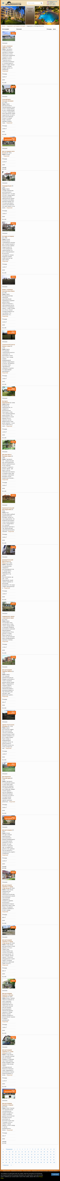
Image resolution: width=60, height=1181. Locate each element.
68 (6, 1159)
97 (44, 1162)
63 (44, 1157)
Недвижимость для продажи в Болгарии (16, 26)
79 (41, 1159)
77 (34, 1159)
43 (34, 1154)
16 (3, 1151)
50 (3, 1157)
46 (44, 1154)
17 (6, 1151)
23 (25, 1151)
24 (28, 1151)
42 (31, 1154)
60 (34, 1157)
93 (31, 1162)
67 (3, 1159)
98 (47, 1162)
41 (28, 1154)
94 (34, 1162)
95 (38, 1162)
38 (19, 1154)
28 (41, 1151)
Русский (51, 3)
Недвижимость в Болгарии (16, 1170)
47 (47, 1154)
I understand (55, 1174)
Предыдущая (9, 1149)
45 (41, 1154)
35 (9, 1154)
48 (50, 1154)
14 (50, 1149)
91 (25, 1162)
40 (25, 1154)
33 (3, 1154)
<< (3, 1149)
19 (12, 1151)
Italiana (51, 4)
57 (25, 1157)
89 (19, 1162)
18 (9, 1151)
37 (15, 1154)
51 (6, 1157)
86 (9, 1162)
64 (47, 1157)
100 (54, 1162)
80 (44, 1159)
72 (19, 1159)
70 (12, 1159)
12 (44, 1149)
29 (44, 1151)
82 (50, 1159)
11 (41, 1149)
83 (53, 1159)
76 (31, 1159)
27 (38, 1151)
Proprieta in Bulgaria (27, 1170)
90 (22, 1162)
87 (12, 1162)
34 (6, 1154)
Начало (3, 26)
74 (25, 1159)
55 (19, 1157)
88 (15, 1162)
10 (38, 1149)
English (52, 1)
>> (11, 1165)
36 (12, 1154)
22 (22, 1151)
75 (28, 1159)
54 (15, 1157)
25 (31, 1151)
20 (15, 1151)
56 (22, 1157)
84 (3, 1162)
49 (53, 1154)
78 (38, 1159)
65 (50, 1157)
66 (53, 1157)
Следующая (5, 1165)
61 (38, 1157)
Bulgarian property (6, 1170)
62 (41, 1157)
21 (19, 1151)
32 (53, 1151)
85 (6, 1162)
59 (31, 1157)
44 (38, 1154)
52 (9, 1157)
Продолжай (5, 71)
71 (15, 1159)
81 (47, 1159)
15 (54, 1149)
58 (28, 1157)
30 (47, 1151)
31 (50, 1151)
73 (22, 1159)
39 (22, 1154)
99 (50, 1162)
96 (41, 1162)
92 (28, 1162)
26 (34, 1151)
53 (12, 1157)
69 (9, 1159)
